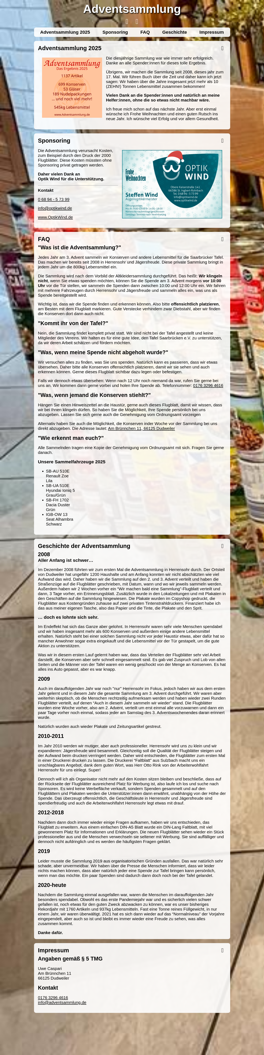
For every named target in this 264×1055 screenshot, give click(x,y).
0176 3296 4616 (208, 385)
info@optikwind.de (55, 208)
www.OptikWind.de (55, 217)
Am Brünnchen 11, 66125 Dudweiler (141, 428)
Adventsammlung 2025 (65, 32)
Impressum (211, 32)
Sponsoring (115, 32)
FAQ (145, 32)
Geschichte (174, 32)
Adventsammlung (132, 8)
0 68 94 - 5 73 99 (53, 199)
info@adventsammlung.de (62, 1002)
